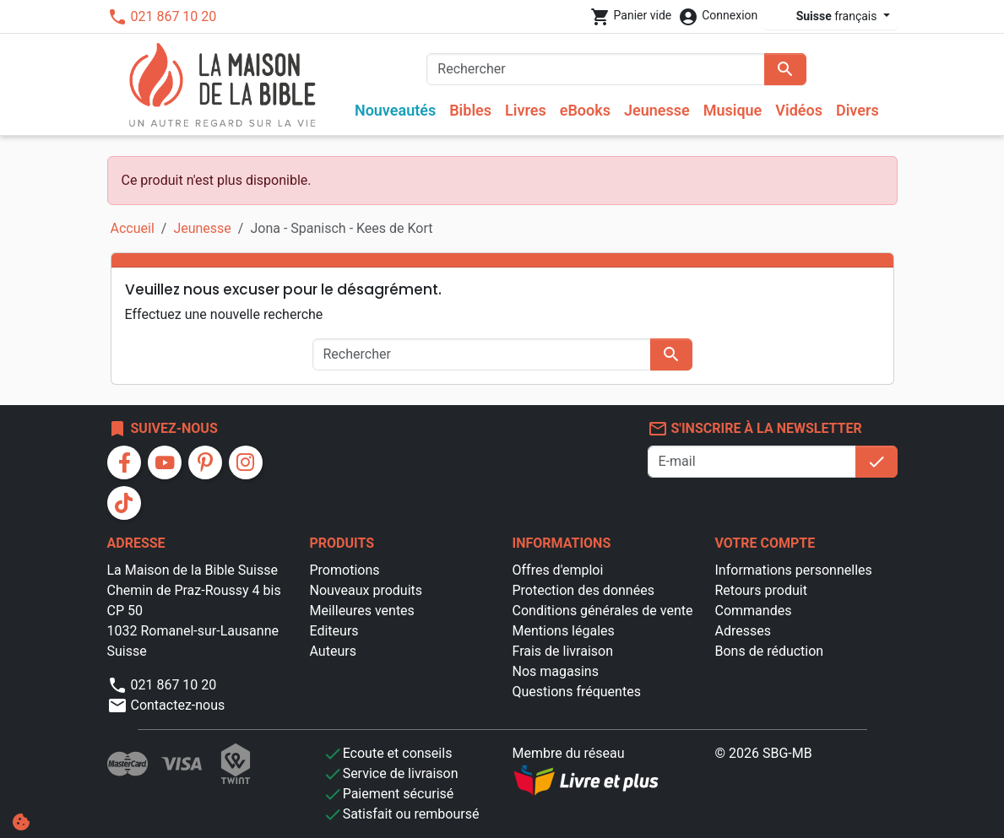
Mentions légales (564, 631)
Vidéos (798, 110)
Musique (732, 110)
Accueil (133, 228)
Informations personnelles (793, 570)
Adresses (743, 631)
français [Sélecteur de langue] (826, 16)
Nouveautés (395, 110)
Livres (525, 110)
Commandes (753, 611)
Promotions (345, 570)
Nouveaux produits (366, 590)
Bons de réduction (769, 651)
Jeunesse (657, 110)
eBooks (585, 110)
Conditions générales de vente (603, 611)
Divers (857, 110)
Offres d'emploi (558, 570)
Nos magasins (556, 671)
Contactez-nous (166, 705)
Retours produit (761, 590)
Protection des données (583, 590)
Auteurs (333, 651)
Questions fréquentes (577, 692)
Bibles (470, 110)
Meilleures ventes (362, 611)
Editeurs (334, 631)
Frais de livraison (563, 651)
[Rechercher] (595, 69)
